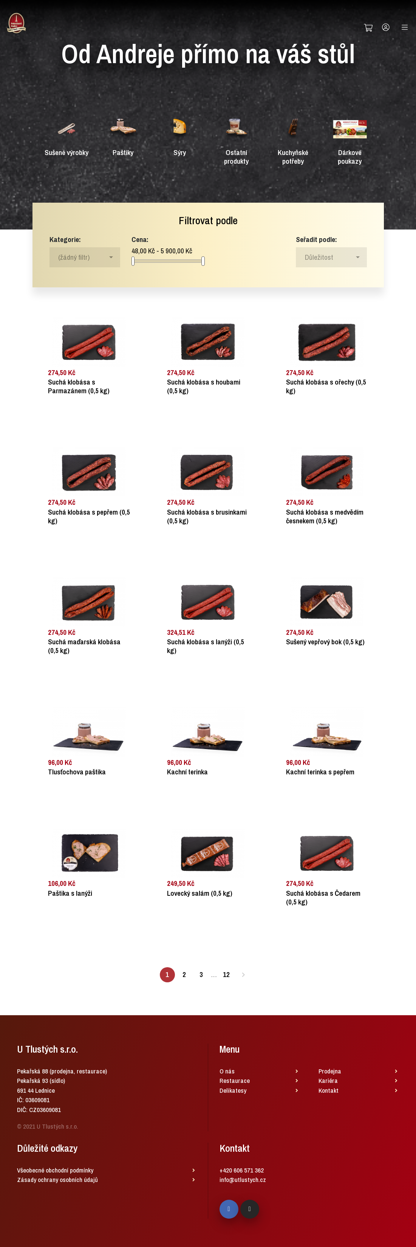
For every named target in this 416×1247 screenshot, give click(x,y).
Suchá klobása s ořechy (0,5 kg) (326, 386)
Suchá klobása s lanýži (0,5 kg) (205, 646)
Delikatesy (233, 1090)
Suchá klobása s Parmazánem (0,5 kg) (79, 386)
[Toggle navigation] (404, 27)
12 (226, 974)
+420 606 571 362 (242, 1170)
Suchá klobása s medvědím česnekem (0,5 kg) (324, 516)
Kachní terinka (187, 772)
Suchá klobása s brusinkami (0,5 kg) (207, 516)
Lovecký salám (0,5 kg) (199, 893)
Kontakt (329, 1090)
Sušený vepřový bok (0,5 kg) (325, 641)
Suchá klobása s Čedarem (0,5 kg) (323, 897)
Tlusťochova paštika (77, 772)
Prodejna (330, 1071)
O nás (227, 1071)
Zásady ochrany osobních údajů (57, 1179)
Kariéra (328, 1080)
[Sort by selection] (331, 257)
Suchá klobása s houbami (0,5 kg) (203, 386)
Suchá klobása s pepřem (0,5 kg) (89, 516)
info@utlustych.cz (243, 1179)
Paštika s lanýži (70, 893)
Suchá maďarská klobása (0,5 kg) (84, 646)
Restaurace (235, 1080)
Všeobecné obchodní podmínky (55, 1170)
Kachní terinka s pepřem (320, 772)
